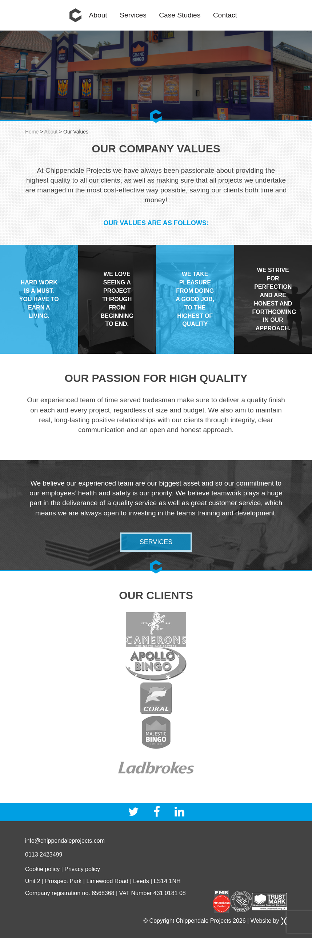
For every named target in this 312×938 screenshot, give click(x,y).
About (98, 15)
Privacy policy (82, 869)
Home (75, 15)
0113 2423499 (43, 854)
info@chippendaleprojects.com (65, 841)
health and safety (104, 493)
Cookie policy (42, 869)
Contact (225, 15)
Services (133, 15)
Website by (269, 921)
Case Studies (179, 15)
